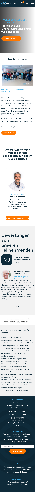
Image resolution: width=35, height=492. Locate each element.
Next (32, 191)
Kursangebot (11, 38)
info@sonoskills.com (17, 414)
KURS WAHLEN (9, 133)
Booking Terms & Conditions (17, 423)
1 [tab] (16, 306)
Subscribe (17, 451)
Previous (2, 191)
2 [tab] (18, 306)
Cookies (17, 425)
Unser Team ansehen (17, 218)
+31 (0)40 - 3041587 (17, 412)
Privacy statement (17, 420)
